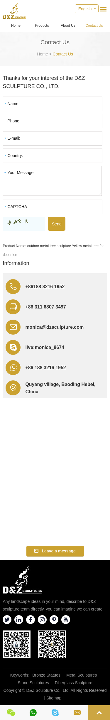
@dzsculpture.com (63, 327)
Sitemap (53, 698)
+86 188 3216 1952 (45, 367)
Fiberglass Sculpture (73, 682)
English (85, 8)
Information (16, 263)
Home (16, 25)
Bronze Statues (46, 675)
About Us (68, 25)
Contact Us (94, 25)
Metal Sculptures (81, 675)
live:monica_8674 (44, 347)
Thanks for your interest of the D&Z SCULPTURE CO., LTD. (44, 82)
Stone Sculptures (33, 682)
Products (42, 25)
